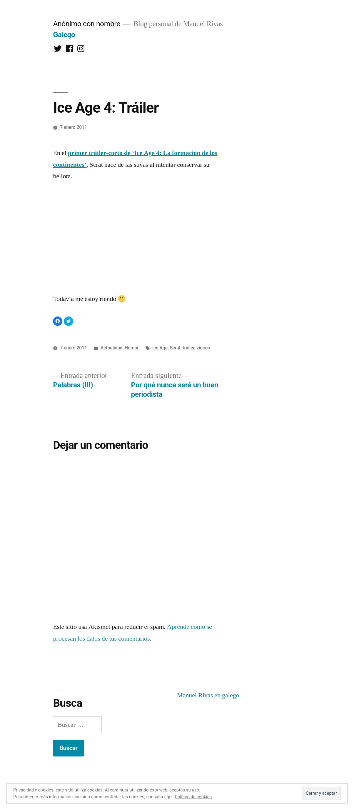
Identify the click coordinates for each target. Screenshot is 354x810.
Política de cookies (193, 796)
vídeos (203, 348)
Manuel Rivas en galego (208, 695)
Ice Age (160, 348)
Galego (64, 34)
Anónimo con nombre (86, 23)
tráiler (188, 348)
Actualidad (112, 348)
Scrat (175, 348)
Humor (132, 348)
